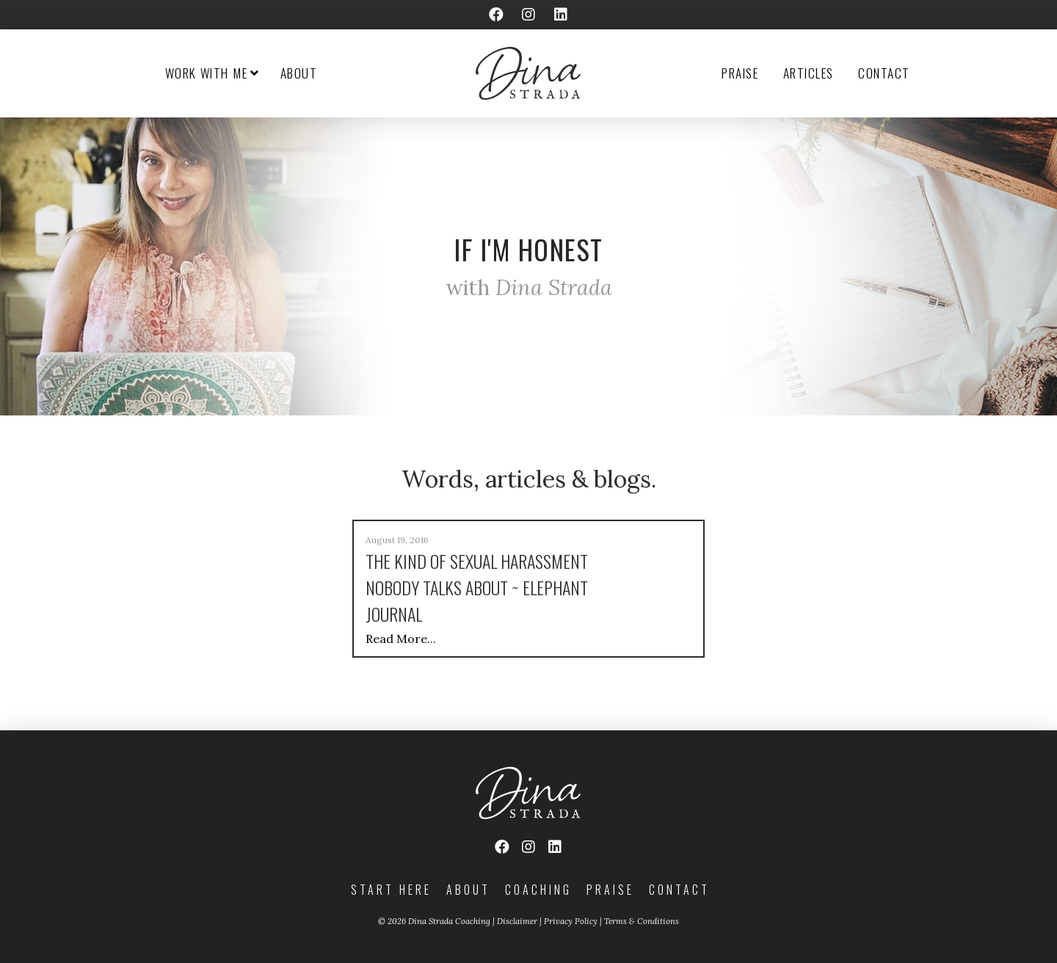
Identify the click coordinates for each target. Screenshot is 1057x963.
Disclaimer (517, 921)
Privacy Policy (570, 921)
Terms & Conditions (641, 921)
